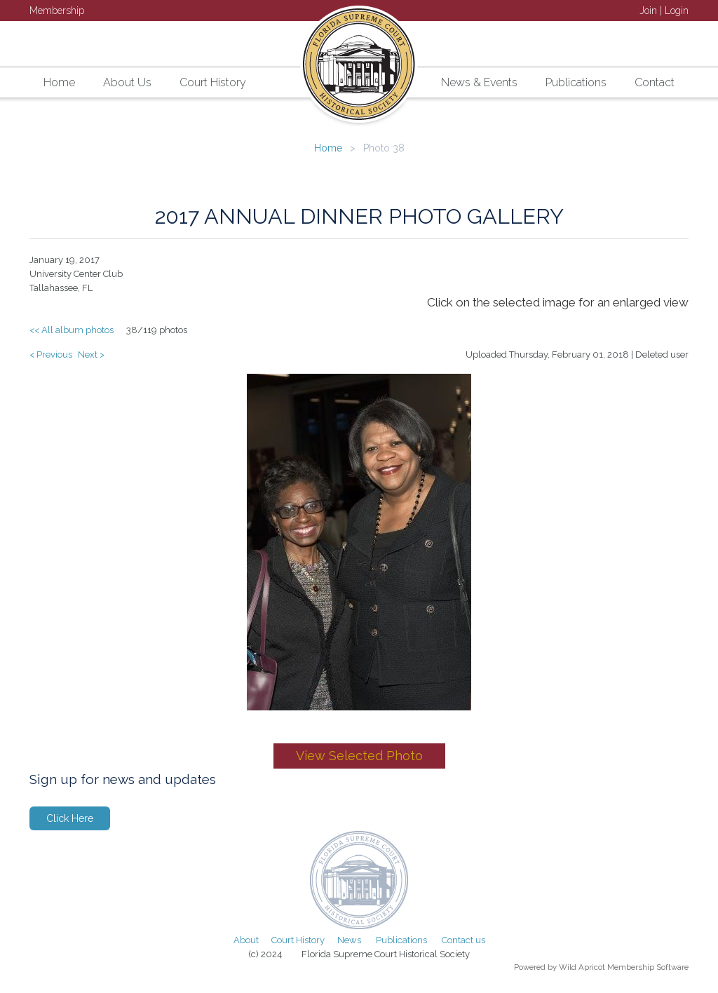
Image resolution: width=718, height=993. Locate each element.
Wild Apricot (582, 967)
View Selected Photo (359, 755)
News (349, 940)
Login (677, 10)
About (246, 940)
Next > (91, 354)
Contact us (463, 940)
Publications (401, 940)
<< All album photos (71, 330)
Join (648, 10)
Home (328, 148)
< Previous (50, 354)
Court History (298, 940)
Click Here (69, 818)
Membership (56, 10)
